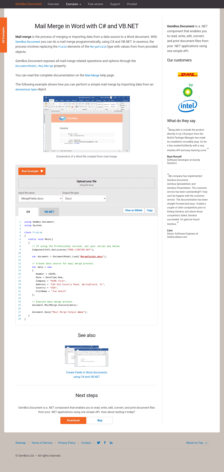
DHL (188, 74)
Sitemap (20, 444)
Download (72, 422)
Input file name (26, 193)
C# (28, 212)
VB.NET (49, 212)
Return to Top (197, 444)
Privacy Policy (66, 444)
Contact (86, 444)
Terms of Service (41, 444)
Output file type (70, 193)
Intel (188, 106)
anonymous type (26, 89)
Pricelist (130, 4)
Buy (101, 422)
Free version (93, 4)
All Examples (3, 35)
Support (113, 4)
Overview (51, 4)
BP (188, 90)
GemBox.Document (27, 4)
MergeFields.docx (91, 257)
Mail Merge (93, 75)
